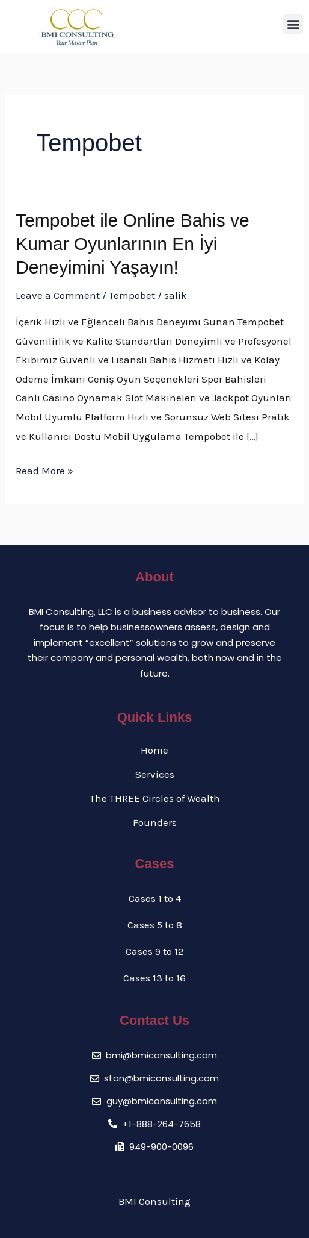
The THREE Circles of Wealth (155, 798)
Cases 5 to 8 (154, 925)
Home (154, 750)
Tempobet (132, 295)
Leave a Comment (58, 295)
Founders (155, 822)
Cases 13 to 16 (154, 978)
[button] (293, 24)
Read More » (44, 469)
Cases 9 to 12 (154, 951)
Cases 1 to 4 (155, 898)
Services (154, 774)
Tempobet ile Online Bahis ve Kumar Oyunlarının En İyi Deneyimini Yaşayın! (132, 243)
